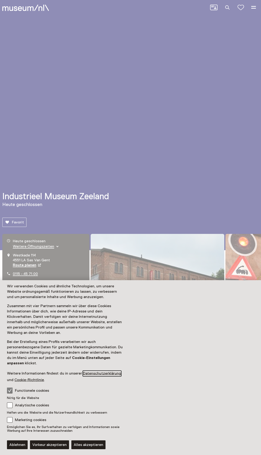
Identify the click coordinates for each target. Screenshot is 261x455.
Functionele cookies (28, 390)
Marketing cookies (30, 420)
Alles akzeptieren (88, 445)
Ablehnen (17, 445)
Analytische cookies (32, 405)
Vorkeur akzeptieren (49, 445)
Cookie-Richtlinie (29, 380)
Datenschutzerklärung (102, 373)
